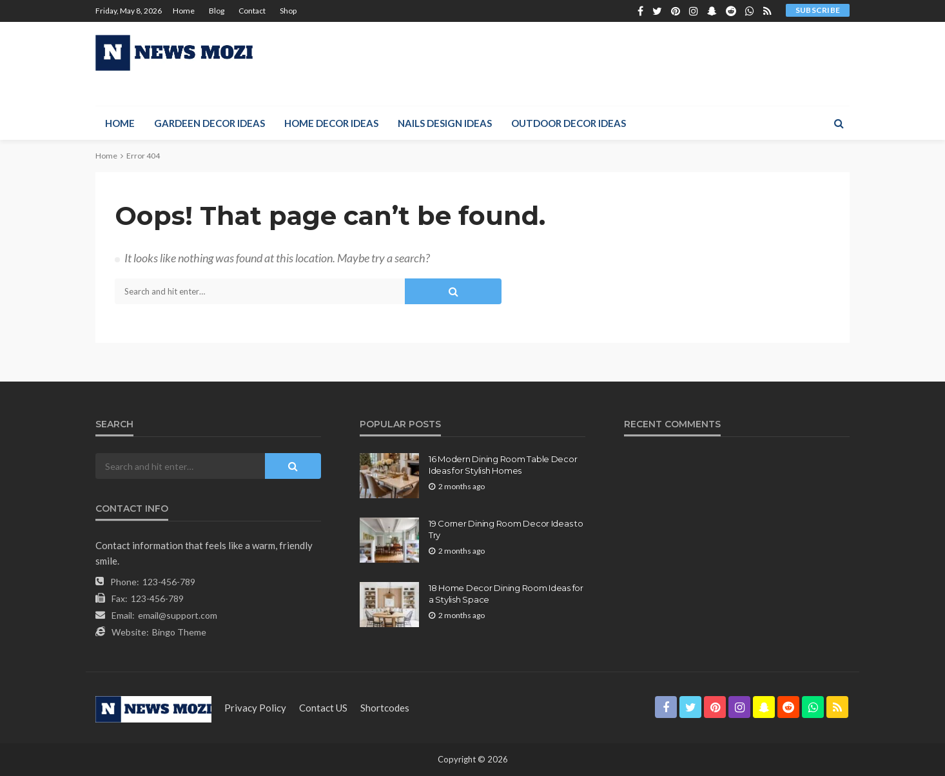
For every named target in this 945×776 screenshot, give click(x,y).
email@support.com (177, 615)
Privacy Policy (255, 707)
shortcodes (384, 707)
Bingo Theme (179, 631)
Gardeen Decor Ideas (209, 123)
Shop (288, 10)
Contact (252, 10)
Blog (216, 10)
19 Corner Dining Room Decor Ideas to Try (506, 529)
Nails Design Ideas (445, 123)
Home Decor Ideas (331, 123)
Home (184, 10)
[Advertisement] (615, 64)
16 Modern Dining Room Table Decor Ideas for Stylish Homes (503, 465)
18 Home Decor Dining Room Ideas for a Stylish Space (506, 594)
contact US (323, 707)
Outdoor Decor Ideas (568, 123)
